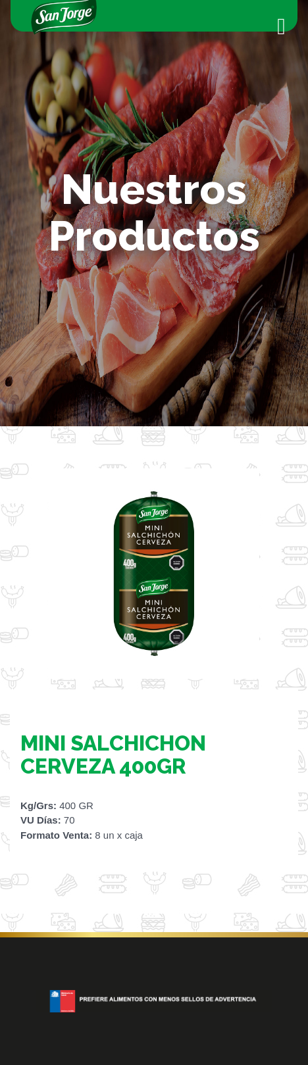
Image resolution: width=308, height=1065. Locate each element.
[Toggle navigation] (281, 26)
